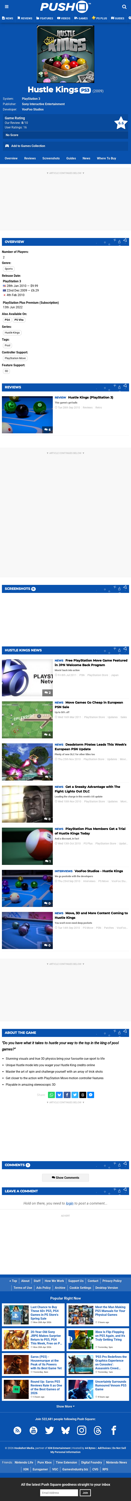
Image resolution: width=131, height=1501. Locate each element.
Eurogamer (40, 1469)
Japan (115, 675)
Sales (123, 717)
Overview (11, 158)
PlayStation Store (97, 675)
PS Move (103, 881)
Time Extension (66, 1462)
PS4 (7, 319)
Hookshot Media (24, 1448)
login (69, 1203)
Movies (124, 759)
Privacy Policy (112, 1281)
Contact (93, 1281)
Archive (60, 1288)
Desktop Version (106, 1288)
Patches (109, 927)
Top (13, 1281)
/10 (24, 123)
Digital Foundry (91, 1462)
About (25, 1281)
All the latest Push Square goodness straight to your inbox (65, 1484)
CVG (95, 1469)
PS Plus (88, 843)
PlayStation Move (15, 358)
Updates (113, 717)
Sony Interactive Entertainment (43, 104)
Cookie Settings (80, 1288)
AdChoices (104, 1448)
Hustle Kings (59, 89)
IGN (25, 1469)
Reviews (30, 158)
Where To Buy (106, 158)
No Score (12, 135)
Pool (7, 345)
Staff (37, 1281)
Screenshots (51, 158)
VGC (55, 1469)
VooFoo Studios (33, 109)
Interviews (89, 881)
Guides (71, 158)
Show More (65, 1406)
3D (6, 371)
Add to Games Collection (25, 146)
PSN (82, 675)
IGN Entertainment (59, 1448)
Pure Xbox (44, 1462)
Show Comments (65, 1178)
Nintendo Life (24, 1462)
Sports (9, 268)
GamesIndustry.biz (75, 1469)
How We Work (54, 1281)
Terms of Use (23, 1288)
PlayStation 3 (31, 99)
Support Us (76, 1281)
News (86, 158)
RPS (105, 1469)
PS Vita (19, 319)
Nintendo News (116, 1462)
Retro (98, 407)
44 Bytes (90, 1448)
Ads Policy (43, 1288)
